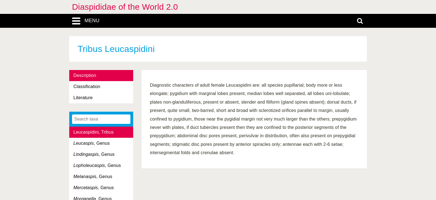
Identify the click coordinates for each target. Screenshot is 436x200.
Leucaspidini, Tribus (93, 132)
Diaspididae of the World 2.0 (125, 6)
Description (84, 75)
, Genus (91, 143)
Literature (83, 97)
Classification (86, 86)
